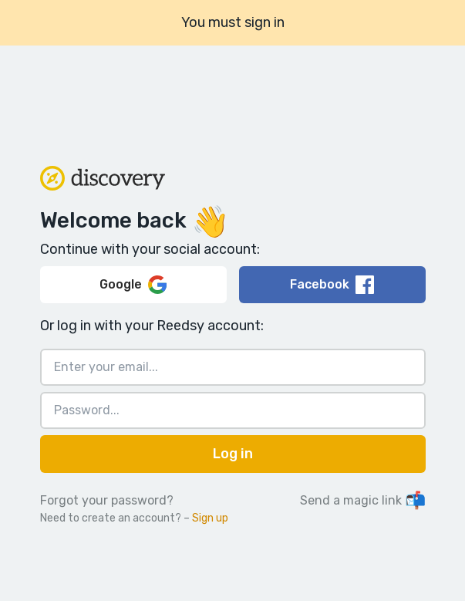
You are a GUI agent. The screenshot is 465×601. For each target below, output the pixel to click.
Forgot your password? (107, 500)
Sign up (210, 518)
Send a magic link (363, 500)
